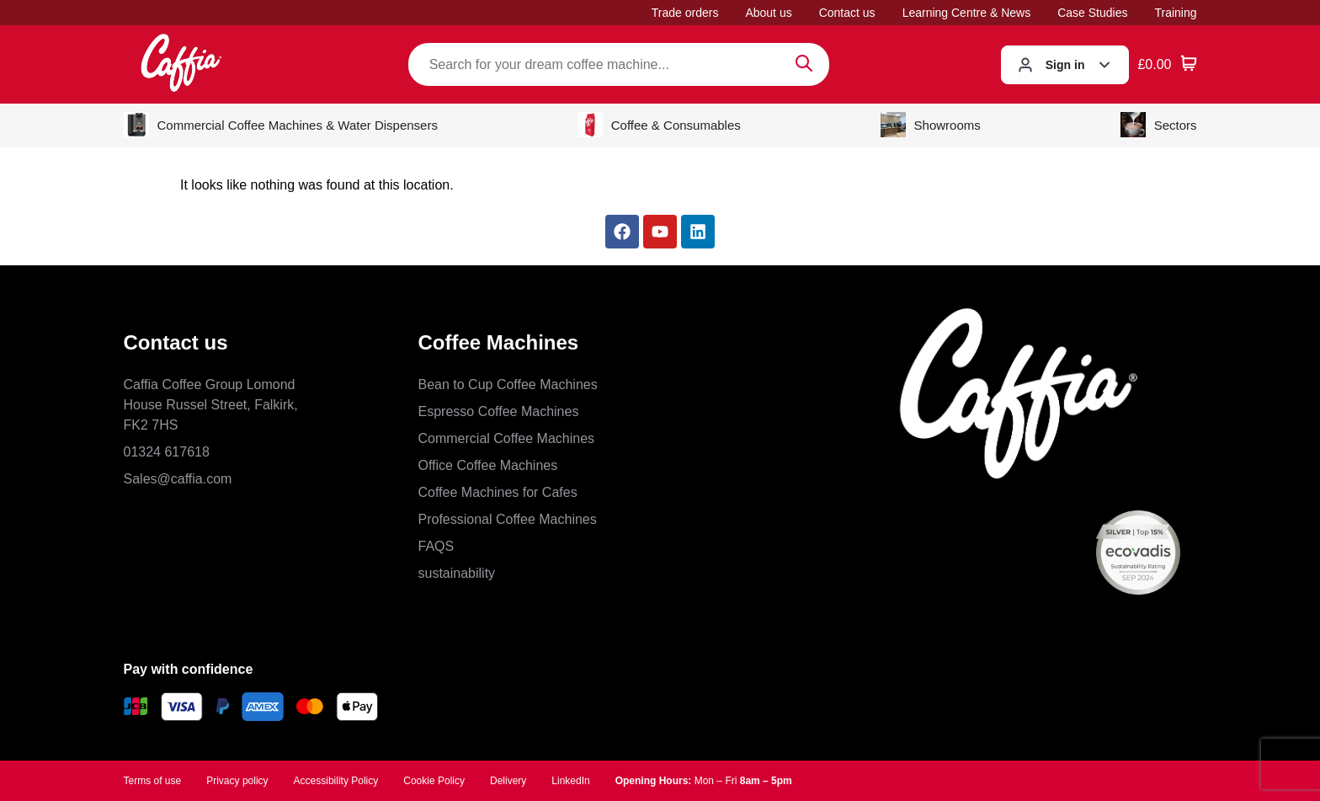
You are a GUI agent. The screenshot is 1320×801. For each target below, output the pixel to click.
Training (1175, 12)
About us (768, 12)
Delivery (508, 781)
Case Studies (1092, 12)
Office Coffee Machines (488, 465)
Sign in (1065, 64)
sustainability (457, 573)
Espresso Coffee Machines (498, 411)
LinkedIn (570, 781)
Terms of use (153, 781)
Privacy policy (237, 781)
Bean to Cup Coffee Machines (508, 384)
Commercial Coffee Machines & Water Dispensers (281, 124)
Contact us (847, 12)
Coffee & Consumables (659, 124)
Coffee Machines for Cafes (498, 492)
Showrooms (931, 124)
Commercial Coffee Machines (506, 438)
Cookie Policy (434, 781)
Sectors (1158, 124)
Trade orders (685, 12)
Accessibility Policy (336, 781)
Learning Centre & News (966, 12)
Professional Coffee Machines (507, 519)
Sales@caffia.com (178, 479)
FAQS (436, 546)
